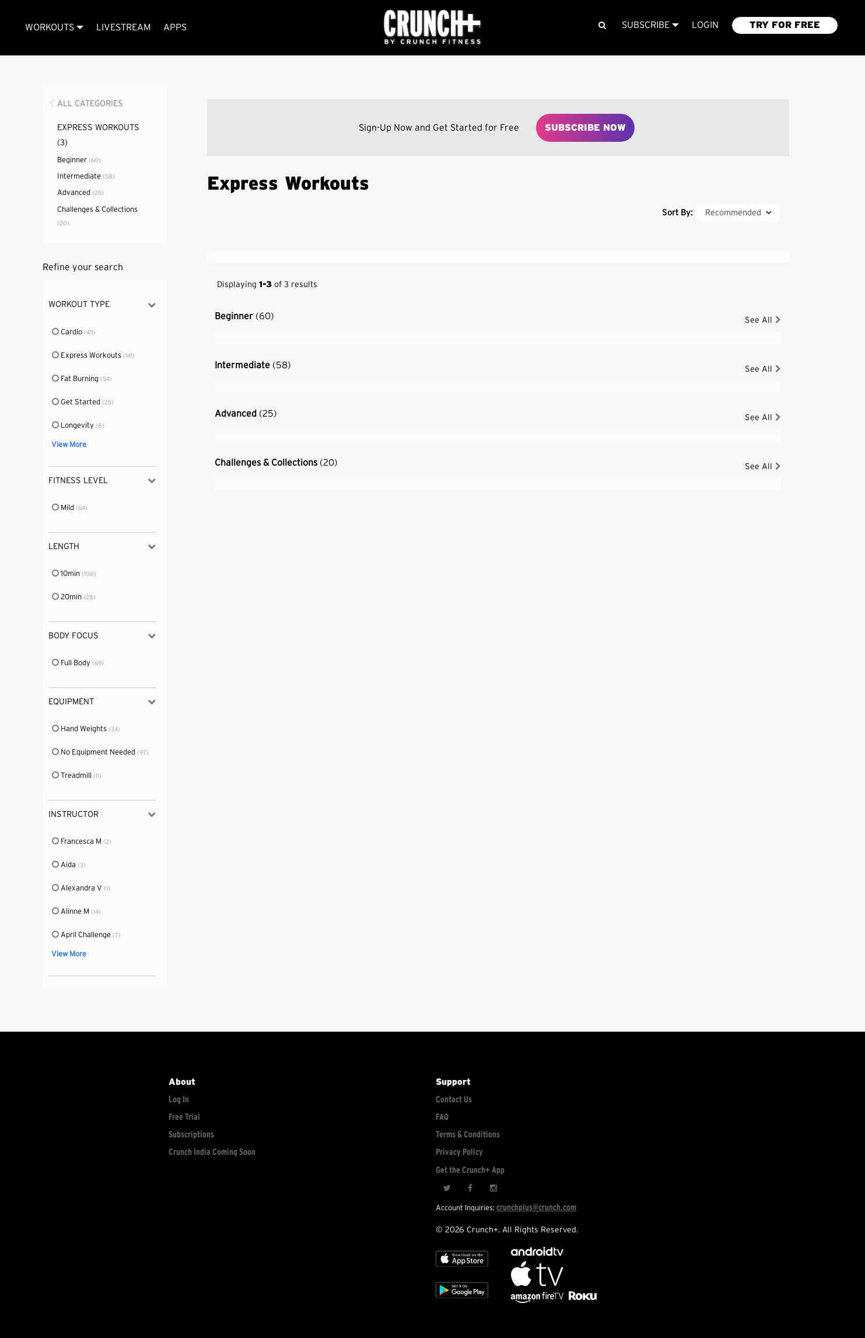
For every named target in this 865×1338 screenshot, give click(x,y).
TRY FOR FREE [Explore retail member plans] (785, 25)
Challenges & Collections (276, 462)
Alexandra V (77, 888)
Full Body (71, 663)
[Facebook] (470, 1188)
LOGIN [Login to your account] (705, 25)
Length (101, 546)
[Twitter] (447, 1188)
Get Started (76, 402)
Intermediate (86, 176)
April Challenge (82, 935)
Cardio (67, 332)
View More (68, 445)
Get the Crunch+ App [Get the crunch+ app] (470, 1170)
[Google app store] (462, 1300)
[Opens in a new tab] (538, 1300)
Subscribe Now (585, 127)
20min (67, 597)
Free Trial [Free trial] (184, 1117)
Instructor (101, 814)
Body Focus (101, 636)
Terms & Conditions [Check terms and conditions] (468, 1134)
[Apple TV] (462, 1268)
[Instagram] (493, 1188)
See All (763, 320)
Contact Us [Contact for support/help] (454, 1099)
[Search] (602, 25)
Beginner (79, 160)
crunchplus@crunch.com (536, 1207)
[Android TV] (537, 1253)
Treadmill (72, 776)
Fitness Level (101, 480)
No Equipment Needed (94, 752)
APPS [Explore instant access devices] (175, 27)
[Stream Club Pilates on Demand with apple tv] (581, 1300)
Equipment (101, 701)
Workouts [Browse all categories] (54, 27)
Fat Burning (75, 379)
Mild (63, 508)
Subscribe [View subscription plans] (650, 25)
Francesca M (77, 842)
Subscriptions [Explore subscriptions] (191, 1134)
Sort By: (677, 212)
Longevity (73, 425)
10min (66, 574)
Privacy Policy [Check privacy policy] (459, 1152)
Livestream (123, 27)
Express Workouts (87, 355)
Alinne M (71, 912)
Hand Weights (79, 729)
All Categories (90, 103)
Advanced (80, 193)
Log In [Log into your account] (179, 1099)
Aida (64, 865)
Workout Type (101, 305)
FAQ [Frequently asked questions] (442, 1117)
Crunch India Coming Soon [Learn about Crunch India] (212, 1152)
